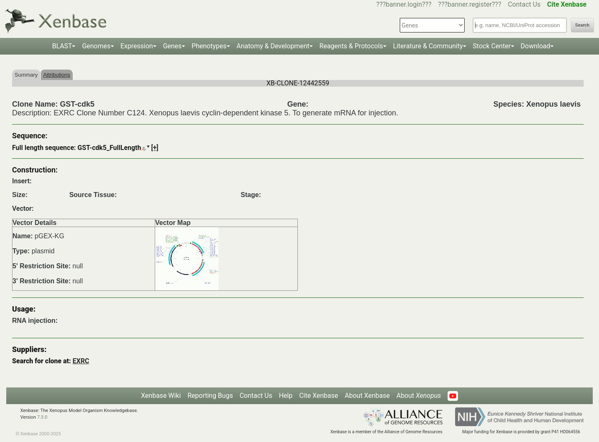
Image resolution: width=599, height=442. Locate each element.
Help (285, 396)
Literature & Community (428, 46)
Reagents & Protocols (351, 46)
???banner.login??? (404, 4)
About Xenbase (367, 396)
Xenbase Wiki (161, 396)
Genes (172, 46)
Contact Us (524, 4)
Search (582, 25)
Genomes (96, 46)
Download (535, 46)
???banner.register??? (469, 4)
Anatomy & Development (273, 46)
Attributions (56, 75)
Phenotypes (209, 46)
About (418, 396)
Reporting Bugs (210, 396)
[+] (154, 148)
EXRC (81, 361)
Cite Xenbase (318, 396)
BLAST (62, 46)
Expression (137, 46)
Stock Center (492, 46)
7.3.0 (42, 417)
